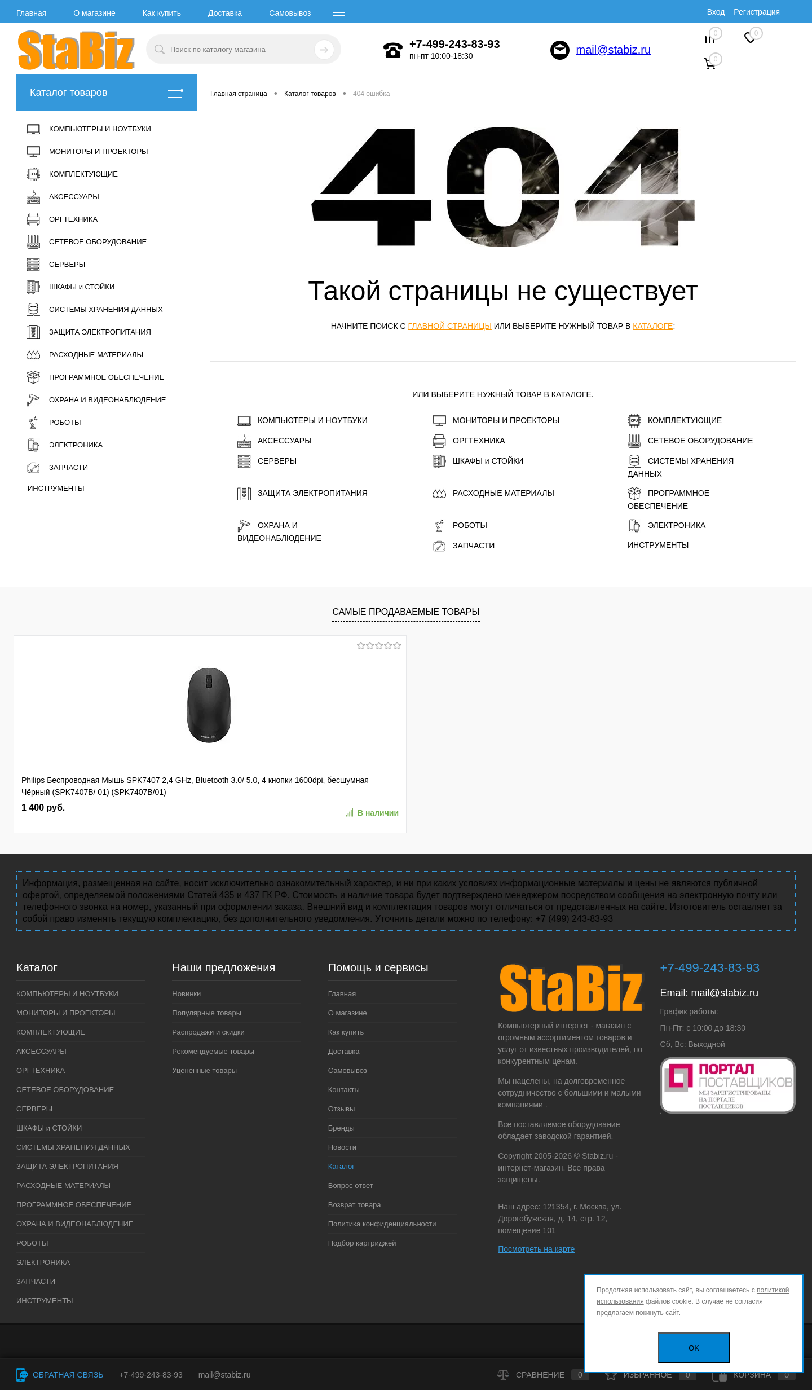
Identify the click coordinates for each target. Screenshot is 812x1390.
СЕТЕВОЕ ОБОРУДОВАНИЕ (690, 441)
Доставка (225, 12)
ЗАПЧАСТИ (464, 546)
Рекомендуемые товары (213, 1051)
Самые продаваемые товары (405, 612)
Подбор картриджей (362, 1243)
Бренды (341, 1128)
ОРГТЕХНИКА (469, 441)
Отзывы (341, 1109)
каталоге (653, 326)
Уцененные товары (204, 1070)
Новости (342, 1147)
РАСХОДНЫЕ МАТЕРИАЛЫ (493, 493)
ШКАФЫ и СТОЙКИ (478, 461)
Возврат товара (354, 1204)
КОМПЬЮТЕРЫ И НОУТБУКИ (302, 421)
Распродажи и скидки (208, 1032)
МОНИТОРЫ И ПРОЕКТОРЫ (496, 421)
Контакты (344, 1089)
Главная (31, 12)
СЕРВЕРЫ (267, 461)
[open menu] (339, 13)
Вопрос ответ (350, 1185)
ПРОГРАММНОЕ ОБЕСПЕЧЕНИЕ (668, 499)
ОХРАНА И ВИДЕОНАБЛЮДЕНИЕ (279, 531)
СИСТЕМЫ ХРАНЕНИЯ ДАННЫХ (681, 466)
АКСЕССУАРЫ (274, 441)
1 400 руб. (43, 807)
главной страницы (449, 326)
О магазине (94, 12)
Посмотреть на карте (536, 1248)
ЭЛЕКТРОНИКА (666, 526)
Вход (716, 11)
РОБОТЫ (460, 526)
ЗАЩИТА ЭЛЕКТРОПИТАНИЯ (302, 493)
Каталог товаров (106, 92)
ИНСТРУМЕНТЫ (658, 544)
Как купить (162, 12)
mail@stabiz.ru (613, 49)
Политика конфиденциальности (382, 1224)
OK (694, 1348)
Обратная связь (59, 1374)
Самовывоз (290, 12)
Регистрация (757, 11)
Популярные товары (206, 1013)
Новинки (186, 993)
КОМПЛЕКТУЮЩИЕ (675, 421)
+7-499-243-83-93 (150, 1374)
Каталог (341, 1166)
